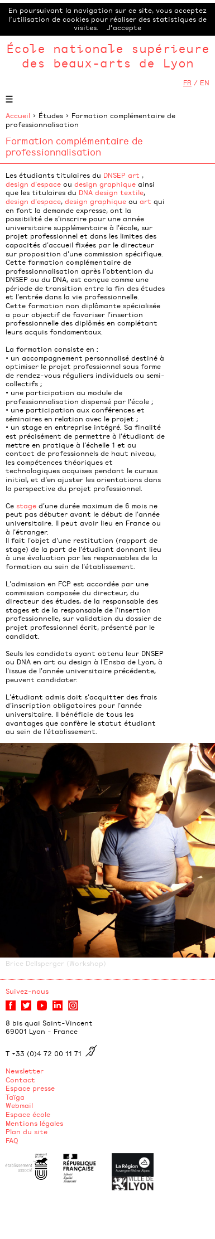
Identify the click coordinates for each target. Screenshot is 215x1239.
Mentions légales (34, 1123)
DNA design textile (111, 192)
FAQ (12, 1140)
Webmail (19, 1105)
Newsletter (25, 1071)
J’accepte (124, 27)
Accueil (18, 115)
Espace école (28, 1114)
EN (204, 82)
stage (26, 506)
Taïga (15, 1097)
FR (187, 82)
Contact (20, 1080)
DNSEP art (121, 175)
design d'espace (33, 184)
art (145, 201)
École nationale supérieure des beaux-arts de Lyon (107, 55)
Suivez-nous (27, 991)
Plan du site (26, 1131)
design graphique (105, 184)
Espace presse (30, 1088)
